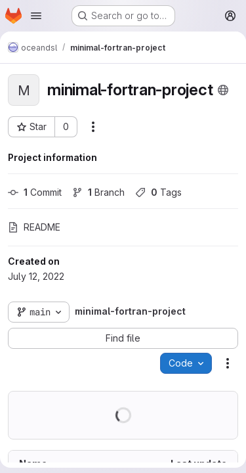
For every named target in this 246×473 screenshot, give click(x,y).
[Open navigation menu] (36, 15)
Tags (158, 192)
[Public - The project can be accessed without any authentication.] (223, 90)
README (34, 227)
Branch (98, 192)
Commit (35, 192)
